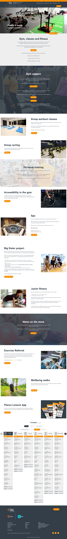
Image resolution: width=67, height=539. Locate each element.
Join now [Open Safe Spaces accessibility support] (56, 509)
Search (37, 429)
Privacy (26, 523)
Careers (26, 527)
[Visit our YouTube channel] (55, 533)
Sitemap (39, 527)
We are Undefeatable (14, 360)
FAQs (26, 526)
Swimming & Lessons (39, 3)
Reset (43, 429)
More (58, 3)
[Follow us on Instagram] (58, 533)
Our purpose (41, 0)
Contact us (58, 0)
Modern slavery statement (42, 526)
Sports (51, 3)
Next (65, 434)
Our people (46, 0)
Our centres (50, 0)
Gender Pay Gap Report (41, 523)
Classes (26, 426)
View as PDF (39, 422)
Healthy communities (39, 426)
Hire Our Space (27, 522)
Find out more (33, 100)
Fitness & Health (46, 3)
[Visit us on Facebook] (53, 533)
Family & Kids (55, 3)
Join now (54, 0)
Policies (39, 522)
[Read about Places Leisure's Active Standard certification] (12, 516)
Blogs (26, 525)
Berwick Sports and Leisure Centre (18, 2)
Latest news (27, 524)
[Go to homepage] (10, 3)
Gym (31, 426)
